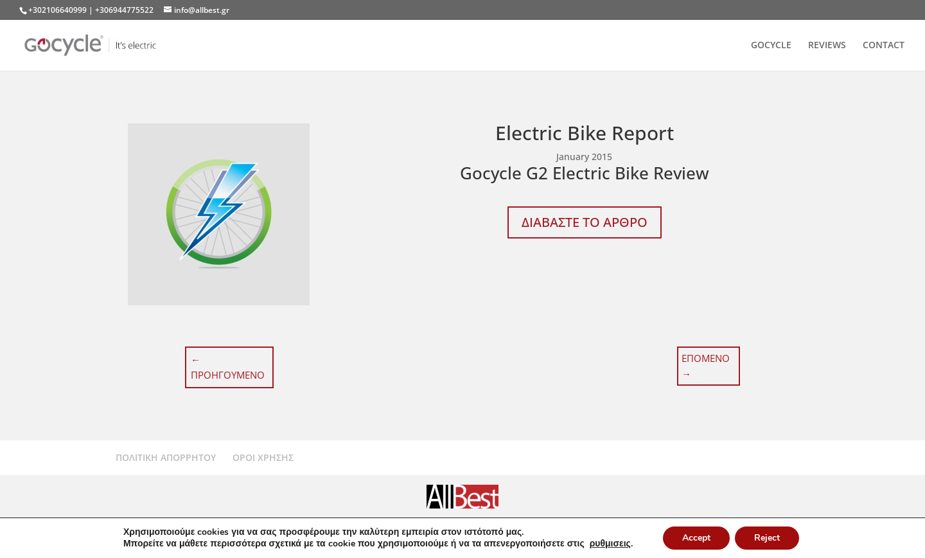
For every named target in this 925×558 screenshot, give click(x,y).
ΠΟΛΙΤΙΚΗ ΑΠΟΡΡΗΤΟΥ (166, 457)
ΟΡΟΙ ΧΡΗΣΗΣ (263, 457)
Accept (696, 538)
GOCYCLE (771, 45)
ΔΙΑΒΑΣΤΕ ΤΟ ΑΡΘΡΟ (585, 222)
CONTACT (883, 45)
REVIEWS (827, 45)
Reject (767, 538)
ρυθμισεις (610, 544)
